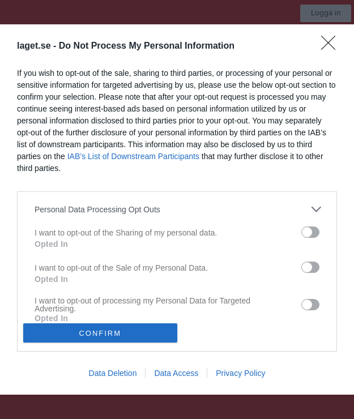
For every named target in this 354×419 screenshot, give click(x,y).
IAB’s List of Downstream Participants (133, 156)
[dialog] (177, 209)
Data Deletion (113, 373)
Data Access (176, 373)
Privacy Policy (240, 373)
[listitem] (177, 209)
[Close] (332, 46)
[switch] (310, 232)
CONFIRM (100, 333)
